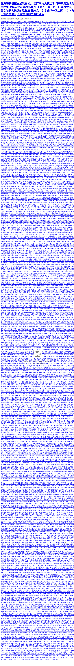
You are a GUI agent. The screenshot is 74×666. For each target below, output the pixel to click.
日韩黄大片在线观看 (59, 105)
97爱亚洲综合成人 (61, 176)
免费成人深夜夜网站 (23, 158)
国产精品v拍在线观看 (27, 149)
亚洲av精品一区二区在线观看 (33, 54)
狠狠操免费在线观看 (67, 602)
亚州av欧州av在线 (16, 461)
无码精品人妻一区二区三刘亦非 (12, 374)
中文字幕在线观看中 (40, 339)
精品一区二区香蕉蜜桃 (59, 27)
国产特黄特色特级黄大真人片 (11, 181)
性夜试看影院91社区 (14, 149)
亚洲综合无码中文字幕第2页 (62, 624)
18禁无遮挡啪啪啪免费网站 (63, 87)
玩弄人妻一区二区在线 (62, 595)
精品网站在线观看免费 (65, 250)
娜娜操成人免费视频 (44, 560)
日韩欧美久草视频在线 (23, 592)
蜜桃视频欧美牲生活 (14, 331)
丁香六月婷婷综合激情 (44, 510)
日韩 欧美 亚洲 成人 (67, 645)
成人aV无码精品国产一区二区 (62, 478)
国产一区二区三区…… (49, 126)
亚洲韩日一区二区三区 (33, 289)
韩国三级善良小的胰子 (38, 139)
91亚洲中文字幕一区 (56, 224)
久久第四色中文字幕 (9, 199)
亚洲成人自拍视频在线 (38, 254)
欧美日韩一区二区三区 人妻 (49, 250)
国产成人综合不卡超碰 (65, 507)
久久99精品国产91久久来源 (47, 82)
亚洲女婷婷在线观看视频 (34, 239)
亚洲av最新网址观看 (53, 73)
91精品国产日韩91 (35, 266)
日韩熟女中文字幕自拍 (48, 399)
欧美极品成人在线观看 (37, 390)
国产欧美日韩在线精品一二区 (18, 438)
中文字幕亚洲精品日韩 (43, 445)
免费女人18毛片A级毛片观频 (48, 153)
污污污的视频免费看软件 (65, 151)
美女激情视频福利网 (44, 50)
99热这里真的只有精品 (10, 39)
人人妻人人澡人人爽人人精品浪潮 (18, 367)
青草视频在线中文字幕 (49, 123)
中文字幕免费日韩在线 (49, 54)
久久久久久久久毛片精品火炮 (14, 588)
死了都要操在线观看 (60, 438)
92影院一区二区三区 (9, 163)
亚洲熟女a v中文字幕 (59, 556)
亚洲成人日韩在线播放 (24, 411)
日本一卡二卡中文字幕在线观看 (10, 647)
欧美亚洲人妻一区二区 (37, 188)
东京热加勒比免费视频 (37, 116)
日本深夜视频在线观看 (18, 369)
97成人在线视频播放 (40, 335)
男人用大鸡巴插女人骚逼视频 (62, 496)
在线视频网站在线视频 (56, 179)
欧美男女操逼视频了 (44, 324)
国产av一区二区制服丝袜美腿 (11, 494)
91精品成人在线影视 (59, 110)
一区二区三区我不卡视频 (47, 289)
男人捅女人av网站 (53, 135)
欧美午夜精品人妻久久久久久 (42, 156)
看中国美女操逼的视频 (42, 172)
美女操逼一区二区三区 (19, 103)
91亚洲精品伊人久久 (8, 578)
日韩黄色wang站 (32, 124)
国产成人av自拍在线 (66, 395)
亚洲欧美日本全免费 (33, 153)
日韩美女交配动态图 (59, 75)
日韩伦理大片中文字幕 (28, 154)
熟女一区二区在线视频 (34, 578)
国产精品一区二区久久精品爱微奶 (54, 470)
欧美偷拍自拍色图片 (53, 436)
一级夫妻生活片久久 (19, 397)
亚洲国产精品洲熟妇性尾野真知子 (14, 503)
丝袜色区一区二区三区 (38, 521)
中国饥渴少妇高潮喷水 (60, 280)
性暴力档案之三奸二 (10, 422)
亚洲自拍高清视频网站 (45, 215)
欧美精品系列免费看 (40, 542)
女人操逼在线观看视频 (9, 556)
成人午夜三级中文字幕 (53, 415)
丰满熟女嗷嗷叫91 (47, 556)
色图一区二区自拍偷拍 (28, 500)
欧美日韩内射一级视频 (22, 66)
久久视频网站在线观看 (46, 478)
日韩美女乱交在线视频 (10, 404)
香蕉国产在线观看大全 (63, 174)
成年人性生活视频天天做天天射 (46, 248)
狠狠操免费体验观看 (53, 199)
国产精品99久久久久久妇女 (52, 645)
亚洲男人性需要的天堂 (63, 188)
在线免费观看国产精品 (12, 101)
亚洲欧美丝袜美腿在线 (30, 510)
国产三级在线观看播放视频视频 (20, 222)
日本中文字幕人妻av (7, 211)
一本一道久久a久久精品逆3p (9, 266)
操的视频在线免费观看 (43, 569)
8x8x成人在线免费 (6, 25)
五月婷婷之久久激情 (36, 133)
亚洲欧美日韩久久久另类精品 (29, 50)
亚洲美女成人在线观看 (65, 613)
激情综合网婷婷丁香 (64, 392)
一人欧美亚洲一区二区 (38, 443)
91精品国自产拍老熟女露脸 (58, 303)
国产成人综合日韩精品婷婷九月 (39, 202)
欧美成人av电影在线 (34, 236)
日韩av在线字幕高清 (30, 197)
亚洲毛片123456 (14, 579)
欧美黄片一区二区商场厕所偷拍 (45, 464)
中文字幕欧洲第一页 (61, 147)
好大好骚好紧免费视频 (22, 514)
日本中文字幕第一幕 (28, 294)
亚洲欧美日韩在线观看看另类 (13, 316)
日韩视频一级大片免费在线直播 (37, 135)
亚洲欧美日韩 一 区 (60, 266)
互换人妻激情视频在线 (50, 411)
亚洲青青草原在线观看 (65, 247)
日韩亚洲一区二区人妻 (51, 52)
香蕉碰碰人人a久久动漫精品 (58, 546)
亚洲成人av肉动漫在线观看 (16, 431)
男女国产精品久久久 (62, 34)
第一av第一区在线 (54, 190)
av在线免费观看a (64, 436)
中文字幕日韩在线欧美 (24, 278)
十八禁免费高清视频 (63, 192)
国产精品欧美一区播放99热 (12, 567)
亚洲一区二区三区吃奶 (9, 144)
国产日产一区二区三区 (50, 243)
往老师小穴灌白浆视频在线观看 (12, 553)
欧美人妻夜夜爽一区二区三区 (56, 657)
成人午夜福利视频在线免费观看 (41, 169)
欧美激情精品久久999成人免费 (38, 551)
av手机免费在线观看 (57, 353)
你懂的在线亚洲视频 (14, 195)
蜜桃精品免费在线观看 (38, 392)
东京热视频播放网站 (10, 254)
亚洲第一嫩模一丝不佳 (37, 52)
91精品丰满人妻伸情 (67, 112)
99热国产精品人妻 (60, 399)
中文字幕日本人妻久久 (9, 61)
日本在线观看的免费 (50, 296)
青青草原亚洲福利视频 (32, 496)
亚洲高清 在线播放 (55, 59)
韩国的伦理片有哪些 (60, 25)
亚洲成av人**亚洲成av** (13, 121)
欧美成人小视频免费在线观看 (48, 639)
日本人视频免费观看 (21, 346)
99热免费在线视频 (39, 247)
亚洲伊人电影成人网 (63, 454)
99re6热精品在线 (9, 277)
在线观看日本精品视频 (23, 231)
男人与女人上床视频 (62, 650)
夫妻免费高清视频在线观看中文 (36, 491)
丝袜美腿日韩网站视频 (17, 250)
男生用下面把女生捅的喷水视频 (16, 537)
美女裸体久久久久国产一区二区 (22, 131)
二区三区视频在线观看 (32, 218)
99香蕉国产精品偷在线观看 (11, 636)
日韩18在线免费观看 (62, 330)
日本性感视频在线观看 (40, 259)
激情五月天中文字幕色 (50, 402)
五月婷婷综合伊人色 (64, 128)
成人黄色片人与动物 (29, 78)
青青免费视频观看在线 (26, 29)
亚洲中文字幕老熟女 (48, 624)
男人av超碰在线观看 (50, 454)
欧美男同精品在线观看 (59, 215)
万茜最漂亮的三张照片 (55, 413)
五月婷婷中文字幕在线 (22, 140)
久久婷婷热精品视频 (56, 372)
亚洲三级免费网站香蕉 (27, 94)
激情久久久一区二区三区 (23, 422)
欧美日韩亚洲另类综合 (54, 293)
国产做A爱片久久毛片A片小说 (17, 466)
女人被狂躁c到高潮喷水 (53, 321)
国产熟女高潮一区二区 (38, 146)
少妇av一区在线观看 (28, 553)
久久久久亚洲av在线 (25, 32)
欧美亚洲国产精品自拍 (63, 36)
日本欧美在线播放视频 (10, 378)
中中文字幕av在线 (51, 585)
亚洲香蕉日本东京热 (24, 390)
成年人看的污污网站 (46, 89)
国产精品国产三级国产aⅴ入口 (65, 123)
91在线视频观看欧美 (48, 225)
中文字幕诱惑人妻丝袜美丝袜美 (28, 560)
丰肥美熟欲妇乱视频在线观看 (21, 227)
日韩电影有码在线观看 (51, 489)
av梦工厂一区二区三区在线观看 (46, 213)
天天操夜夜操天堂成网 (63, 262)
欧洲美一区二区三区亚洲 (11, 52)
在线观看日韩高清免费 (27, 181)
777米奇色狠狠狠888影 (59, 356)
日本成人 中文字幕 (39, 206)
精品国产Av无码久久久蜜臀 (44, 326)
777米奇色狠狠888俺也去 (14, 365)
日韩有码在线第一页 (65, 622)
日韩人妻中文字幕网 (53, 331)
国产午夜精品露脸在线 (54, 209)
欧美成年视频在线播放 (32, 84)
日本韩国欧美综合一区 (28, 100)
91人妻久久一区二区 (49, 119)
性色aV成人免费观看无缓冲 (26, 555)
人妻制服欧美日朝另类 (24, 330)
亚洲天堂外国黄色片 (43, 59)
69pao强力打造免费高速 (9, 183)
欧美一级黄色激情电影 (22, 507)
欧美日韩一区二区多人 (57, 255)
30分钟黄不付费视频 (54, 39)
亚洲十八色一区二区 (25, 45)
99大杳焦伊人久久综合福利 (26, 261)
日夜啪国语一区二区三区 (57, 85)
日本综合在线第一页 (64, 103)
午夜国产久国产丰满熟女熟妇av (42, 38)
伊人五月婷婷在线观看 (65, 409)
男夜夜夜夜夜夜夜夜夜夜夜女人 (12, 448)
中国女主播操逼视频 (58, 498)
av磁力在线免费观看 (58, 89)
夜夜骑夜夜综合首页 (63, 231)
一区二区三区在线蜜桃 (34, 270)
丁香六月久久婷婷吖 (51, 151)
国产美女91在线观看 (39, 29)
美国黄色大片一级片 (40, 436)
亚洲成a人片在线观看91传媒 (24, 447)
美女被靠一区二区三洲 (26, 255)
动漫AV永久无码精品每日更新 (62, 500)
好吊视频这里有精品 (13, 29)
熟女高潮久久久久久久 (21, 530)
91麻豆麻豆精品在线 (16, 31)
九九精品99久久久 (25, 285)
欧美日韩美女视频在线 (43, 284)
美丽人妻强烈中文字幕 (54, 48)
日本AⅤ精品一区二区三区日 (64, 654)
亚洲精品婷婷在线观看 (51, 507)
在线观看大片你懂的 (64, 310)
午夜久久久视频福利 (63, 652)
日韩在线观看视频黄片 (12, 80)
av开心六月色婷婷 (6, 234)
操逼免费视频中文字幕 (35, 429)
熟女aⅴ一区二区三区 (18, 532)
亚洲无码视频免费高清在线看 (51, 264)
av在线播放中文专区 (19, 376)
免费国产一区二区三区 (58, 638)
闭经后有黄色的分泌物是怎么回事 (55, 291)
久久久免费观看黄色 (62, 383)
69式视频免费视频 (38, 121)
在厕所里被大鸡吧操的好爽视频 (37, 199)
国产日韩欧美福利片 (23, 34)
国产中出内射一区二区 (26, 162)
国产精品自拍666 (21, 174)
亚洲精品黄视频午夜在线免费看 (42, 540)
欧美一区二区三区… (35, 452)
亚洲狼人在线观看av (11, 360)
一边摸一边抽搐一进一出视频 (54, 41)
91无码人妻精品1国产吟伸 (27, 579)
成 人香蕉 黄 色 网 (12, 188)
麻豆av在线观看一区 (46, 75)
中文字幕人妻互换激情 (27, 48)
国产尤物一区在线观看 (13, 48)
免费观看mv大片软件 (14, 46)
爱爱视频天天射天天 (19, 480)
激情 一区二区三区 (59, 68)
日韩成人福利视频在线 (35, 107)
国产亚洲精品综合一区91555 (27, 224)
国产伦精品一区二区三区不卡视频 (39, 64)
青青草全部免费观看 (34, 163)
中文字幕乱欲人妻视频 (10, 296)
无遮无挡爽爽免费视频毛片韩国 (21, 475)
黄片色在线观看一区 (20, 289)
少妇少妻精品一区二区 (18, 218)
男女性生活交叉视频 (38, 378)
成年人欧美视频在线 (61, 160)
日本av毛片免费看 (31, 638)
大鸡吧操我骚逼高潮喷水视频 (14, 43)
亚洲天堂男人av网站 (53, 494)
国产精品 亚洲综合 (60, 406)
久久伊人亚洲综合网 (53, 55)
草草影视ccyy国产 (24, 52)
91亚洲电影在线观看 (22, 96)
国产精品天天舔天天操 (40, 149)
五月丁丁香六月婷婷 (28, 401)
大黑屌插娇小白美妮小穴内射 (38, 96)
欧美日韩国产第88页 (51, 342)
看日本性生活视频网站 (37, 296)
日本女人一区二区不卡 (9, 231)
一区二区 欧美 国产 (47, 105)
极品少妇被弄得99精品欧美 (45, 280)
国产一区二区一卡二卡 (37, 231)
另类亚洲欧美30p (58, 294)
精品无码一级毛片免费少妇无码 (34, 526)
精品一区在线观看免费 (28, 257)
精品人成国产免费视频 (12, 659)
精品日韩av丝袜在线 (36, 516)
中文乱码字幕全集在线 (25, 395)
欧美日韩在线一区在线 (32, 211)
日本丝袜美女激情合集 (7, 68)
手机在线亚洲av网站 (57, 275)
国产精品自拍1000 (38, 645)
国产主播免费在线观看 (65, 517)
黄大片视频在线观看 (22, 107)
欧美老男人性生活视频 (18, 213)
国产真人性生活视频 (38, 330)
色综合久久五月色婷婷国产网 (60, 397)
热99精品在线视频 (38, 310)
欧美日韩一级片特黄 (38, 278)
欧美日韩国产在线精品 (18, 176)
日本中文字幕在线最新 (7, 392)
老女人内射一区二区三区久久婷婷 (19, 202)
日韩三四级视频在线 (7, 114)
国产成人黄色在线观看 (52, 146)
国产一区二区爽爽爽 (10, 424)
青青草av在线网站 (23, 452)
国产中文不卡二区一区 (54, 316)
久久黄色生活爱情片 (41, 209)
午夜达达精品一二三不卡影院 (37, 55)
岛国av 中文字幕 (48, 137)
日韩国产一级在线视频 (32, 498)
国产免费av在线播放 (64, 204)
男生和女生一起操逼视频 (14, 27)
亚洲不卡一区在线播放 (18, 641)
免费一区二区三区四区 (53, 512)
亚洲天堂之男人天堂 (53, 131)
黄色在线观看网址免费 (54, 66)
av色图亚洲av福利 (50, 616)
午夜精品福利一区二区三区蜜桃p (59, 57)
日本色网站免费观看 (37, 572)
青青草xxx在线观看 (11, 158)
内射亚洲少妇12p (67, 224)
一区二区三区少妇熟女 (20, 615)
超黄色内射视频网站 (22, 556)
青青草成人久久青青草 (10, 562)
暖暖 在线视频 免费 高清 (42, 78)
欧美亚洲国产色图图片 (31, 147)
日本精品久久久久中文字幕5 (17, 239)
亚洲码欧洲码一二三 (57, 537)
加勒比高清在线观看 (31, 376)
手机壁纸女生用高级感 (13, 585)
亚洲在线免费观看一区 (56, 558)
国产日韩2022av (16, 252)
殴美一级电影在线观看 (26, 156)
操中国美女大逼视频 (14, 420)
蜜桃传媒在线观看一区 (61, 239)
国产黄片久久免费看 (64, 278)
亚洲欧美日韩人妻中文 (54, 46)
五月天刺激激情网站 (44, 397)
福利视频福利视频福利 (35, 493)
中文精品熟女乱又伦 (53, 70)
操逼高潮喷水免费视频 (44, 638)
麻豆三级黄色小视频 (47, 110)
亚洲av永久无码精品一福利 (30, 574)
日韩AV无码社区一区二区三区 (65, 344)
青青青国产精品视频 (25, 454)
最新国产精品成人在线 (37, 385)
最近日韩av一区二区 (48, 429)
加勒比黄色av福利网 (33, 75)
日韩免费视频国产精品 (49, 34)
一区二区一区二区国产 (42, 85)
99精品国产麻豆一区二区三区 (44, 98)
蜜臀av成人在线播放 (50, 176)
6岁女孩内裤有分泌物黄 (25, 238)
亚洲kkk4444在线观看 (18, 209)
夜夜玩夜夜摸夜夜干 (7, 629)
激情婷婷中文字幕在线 (42, 224)
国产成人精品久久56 (30, 445)
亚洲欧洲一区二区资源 (50, 508)
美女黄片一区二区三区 (40, 73)
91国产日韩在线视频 (20, 457)
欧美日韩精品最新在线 (67, 183)
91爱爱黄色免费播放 (54, 108)
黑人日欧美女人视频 (13, 385)
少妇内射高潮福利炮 (45, 459)
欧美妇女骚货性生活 (38, 454)
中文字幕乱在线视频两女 (25, 310)
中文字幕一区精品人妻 (15, 344)
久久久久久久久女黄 (64, 416)
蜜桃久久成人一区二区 (29, 284)
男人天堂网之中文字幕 (32, 478)
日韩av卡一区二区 (9, 200)
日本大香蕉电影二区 (49, 77)
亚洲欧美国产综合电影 (28, 172)
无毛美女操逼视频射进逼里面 (16, 576)
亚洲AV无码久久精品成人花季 (29, 312)
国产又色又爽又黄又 (36, 34)
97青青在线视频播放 (38, 195)
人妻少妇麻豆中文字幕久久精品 (53, 116)
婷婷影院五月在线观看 (16, 510)
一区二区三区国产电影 (65, 32)
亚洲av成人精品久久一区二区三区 (58, 93)
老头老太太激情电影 (18, 248)
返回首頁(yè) (37, 369)
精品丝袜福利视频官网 (55, 94)
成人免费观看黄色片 (24, 77)
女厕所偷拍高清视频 (36, 314)
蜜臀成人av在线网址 (49, 333)
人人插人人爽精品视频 (55, 268)
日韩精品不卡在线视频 (16, 59)
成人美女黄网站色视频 (65, 130)
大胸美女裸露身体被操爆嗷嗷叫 (18, 123)
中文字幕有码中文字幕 (15, 654)
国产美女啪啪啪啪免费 (24, 487)
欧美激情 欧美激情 (25, 177)
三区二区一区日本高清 (10, 116)
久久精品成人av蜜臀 (50, 192)
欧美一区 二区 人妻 (42, 287)
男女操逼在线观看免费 (51, 468)
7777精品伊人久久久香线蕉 (23, 392)
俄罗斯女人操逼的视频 (20, 110)
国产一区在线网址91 (64, 636)
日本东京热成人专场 (43, 112)
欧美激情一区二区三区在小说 (22, 208)
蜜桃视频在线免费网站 (10, 77)
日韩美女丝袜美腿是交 (53, 482)
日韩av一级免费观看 (58, 218)
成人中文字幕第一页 (19, 211)
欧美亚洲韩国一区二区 (57, 324)
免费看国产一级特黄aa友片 (62, 450)
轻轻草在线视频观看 (63, 243)
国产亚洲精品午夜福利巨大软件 (18, 264)
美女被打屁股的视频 (14, 94)
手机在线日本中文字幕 (57, 241)
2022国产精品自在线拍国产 (9, 620)
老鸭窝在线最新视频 (42, 268)
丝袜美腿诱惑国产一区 (13, 216)
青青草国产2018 (28, 602)
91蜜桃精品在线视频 (61, 170)
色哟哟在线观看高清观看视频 (40, 319)
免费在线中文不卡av (58, 114)
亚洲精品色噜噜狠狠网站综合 (50, 622)
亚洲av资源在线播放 (34, 110)
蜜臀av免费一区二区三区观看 (25, 229)
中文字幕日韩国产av (43, 303)
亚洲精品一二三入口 (21, 270)
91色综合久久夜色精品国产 (49, 416)
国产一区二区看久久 (27, 38)
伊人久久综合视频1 (49, 526)
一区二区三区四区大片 (10, 390)
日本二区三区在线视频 (42, 558)
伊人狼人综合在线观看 (24, 521)
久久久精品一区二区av (29, 517)
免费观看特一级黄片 (27, 331)
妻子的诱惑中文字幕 (37, 300)
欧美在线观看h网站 (56, 50)
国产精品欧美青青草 (54, 477)
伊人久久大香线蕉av (36, 424)
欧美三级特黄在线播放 (26, 601)
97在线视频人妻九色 (25, 282)
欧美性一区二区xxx (19, 114)
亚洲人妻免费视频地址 (34, 200)
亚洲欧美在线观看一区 (46, 466)
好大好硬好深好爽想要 (30, 280)
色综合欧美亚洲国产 (41, 434)
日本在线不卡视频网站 (12, 301)
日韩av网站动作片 (18, 657)
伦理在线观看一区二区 (20, 153)
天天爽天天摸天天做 (60, 101)
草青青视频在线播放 (64, 592)
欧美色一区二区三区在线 (23, 262)
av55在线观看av (49, 629)
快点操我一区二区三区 (41, 555)
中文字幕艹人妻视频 (49, 245)
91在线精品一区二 (17, 57)
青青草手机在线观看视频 (11, 356)
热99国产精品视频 (39, 563)
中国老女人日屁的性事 (12, 275)
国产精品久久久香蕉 (21, 75)
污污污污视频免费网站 (49, 107)
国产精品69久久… (8, 289)
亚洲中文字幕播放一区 (26, 73)
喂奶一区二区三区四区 (35, 485)
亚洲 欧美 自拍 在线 (10, 590)
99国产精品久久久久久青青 (33, 250)
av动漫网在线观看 (26, 195)
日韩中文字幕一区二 (61, 597)
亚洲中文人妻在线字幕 (32, 114)
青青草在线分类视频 (33, 25)
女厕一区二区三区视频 (29, 112)
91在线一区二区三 (6, 57)
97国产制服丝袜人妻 (9, 507)
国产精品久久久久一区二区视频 (25, 464)
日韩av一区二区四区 (33, 68)
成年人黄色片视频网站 (63, 248)
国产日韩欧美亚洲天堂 (11, 395)
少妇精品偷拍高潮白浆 (36, 142)
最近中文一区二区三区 (9, 484)
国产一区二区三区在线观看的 (34, 176)
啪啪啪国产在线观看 (43, 80)
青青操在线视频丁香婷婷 (10, 310)
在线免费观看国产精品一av (62, 200)
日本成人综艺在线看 (32, 298)
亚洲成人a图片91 (28, 611)
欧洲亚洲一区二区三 (55, 555)
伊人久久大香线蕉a (13, 177)
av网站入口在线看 (55, 112)
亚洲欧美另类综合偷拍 (65, 457)
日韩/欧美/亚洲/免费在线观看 (49, 530)
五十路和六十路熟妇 (51, 204)
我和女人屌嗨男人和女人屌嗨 (53, 227)
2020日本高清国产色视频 (22, 142)
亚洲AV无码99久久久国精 (20, 551)
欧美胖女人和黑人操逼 (28, 374)
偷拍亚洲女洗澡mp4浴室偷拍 (34, 333)
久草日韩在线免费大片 (56, 379)
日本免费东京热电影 (66, 146)
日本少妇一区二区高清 (9, 273)
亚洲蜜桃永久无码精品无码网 (60, 539)
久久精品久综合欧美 (20, 354)
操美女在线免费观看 (21, 68)
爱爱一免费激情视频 (15, 206)
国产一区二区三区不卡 (34, 438)
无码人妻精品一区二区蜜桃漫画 (45, 654)
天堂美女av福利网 (44, 647)
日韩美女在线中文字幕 (11, 146)
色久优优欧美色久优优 (56, 193)
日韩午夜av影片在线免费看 (20, 135)
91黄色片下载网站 (13, 169)
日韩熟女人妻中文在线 (48, 484)
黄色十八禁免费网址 (38, 616)
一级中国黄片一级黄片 (53, 601)
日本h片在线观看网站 (9, 262)
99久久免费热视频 (65, 70)
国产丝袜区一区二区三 (33, 457)
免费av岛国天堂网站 (66, 337)
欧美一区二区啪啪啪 (19, 185)
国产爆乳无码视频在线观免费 (48, 211)
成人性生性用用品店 (26, 462)
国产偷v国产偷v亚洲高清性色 (17, 363)
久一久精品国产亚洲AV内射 (48, 174)
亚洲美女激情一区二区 (28, 27)
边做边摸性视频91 (58, 38)
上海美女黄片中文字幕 (62, 77)
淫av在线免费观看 (16, 574)
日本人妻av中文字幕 (27, 46)
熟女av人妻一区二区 (27, 91)
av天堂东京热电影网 (11, 64)
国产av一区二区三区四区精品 (64, 369)
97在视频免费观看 (13, 162)
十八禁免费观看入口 (57, 560)
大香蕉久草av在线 (19, 498)
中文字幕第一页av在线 (62, 289)
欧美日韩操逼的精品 (42, 431)
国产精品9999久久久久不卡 (24, 41)
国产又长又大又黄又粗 (9, 236)
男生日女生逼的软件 (18, 349)
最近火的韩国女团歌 (57, 432)
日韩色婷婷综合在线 (15, 535)
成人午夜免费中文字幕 (63, 360)
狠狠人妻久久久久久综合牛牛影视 (44, 170)
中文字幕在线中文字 (50, 36)
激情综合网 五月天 (58, 634)
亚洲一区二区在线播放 (46, 68)
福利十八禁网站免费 (25, 169)
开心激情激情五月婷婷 (38, 562)
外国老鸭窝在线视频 (35, 186)
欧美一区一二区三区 (19, 425)
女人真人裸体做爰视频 (58, 480)
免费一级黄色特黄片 (29, 326)
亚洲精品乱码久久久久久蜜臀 (65, 627)
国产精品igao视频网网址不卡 (22, 321)
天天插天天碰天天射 (33, 466)
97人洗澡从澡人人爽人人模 (31, 130)
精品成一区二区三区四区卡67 (32, 105)
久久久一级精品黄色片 (17, 54)
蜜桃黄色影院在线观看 (40, 46)
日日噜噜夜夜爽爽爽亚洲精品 (33, 225)
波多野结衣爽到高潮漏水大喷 (64, 232)
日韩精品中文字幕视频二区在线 (56, 273)
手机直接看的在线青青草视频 (12, 512)
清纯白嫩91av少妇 (14, 108)
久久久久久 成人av (49, 208)
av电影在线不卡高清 (52, 563)
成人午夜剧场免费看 (44, 609)
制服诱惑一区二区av (41, 48)
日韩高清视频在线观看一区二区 (14, 468)
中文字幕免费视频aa (37, 632)
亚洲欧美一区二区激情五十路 (24, 259)
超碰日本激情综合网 (50, 378)
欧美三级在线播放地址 (18, 593)
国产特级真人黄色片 (38, 32)
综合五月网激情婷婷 (35, 556)
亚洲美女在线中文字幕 (18, 62)
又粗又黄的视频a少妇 (39, 659)
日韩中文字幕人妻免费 (63, 585)
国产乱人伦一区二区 (63, 378)
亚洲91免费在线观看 (53, 96)
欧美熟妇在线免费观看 (43, 517)
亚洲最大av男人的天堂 (42, 57)
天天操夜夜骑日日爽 (32, 103)
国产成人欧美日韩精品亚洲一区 (50, 236)
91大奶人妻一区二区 (58, 220)
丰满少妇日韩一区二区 (52, 254)
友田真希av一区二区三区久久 (16, 298)
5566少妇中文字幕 (14, 379)
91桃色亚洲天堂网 (39, 91)
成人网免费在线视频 (15, 193)
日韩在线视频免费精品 (12, 73)
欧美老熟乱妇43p (13, 342)
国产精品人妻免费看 (10, 137)
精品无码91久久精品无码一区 (43, 294)
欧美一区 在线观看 (28, 455)
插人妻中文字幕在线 (14, 50)
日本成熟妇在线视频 (54, 439)
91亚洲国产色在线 (27, 505)
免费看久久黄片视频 (7, 124)
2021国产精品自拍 (65, 277)
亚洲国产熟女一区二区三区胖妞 (61, 473)
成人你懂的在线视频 (39, 41)
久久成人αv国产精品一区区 (62, 177)
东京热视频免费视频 (29, 57)
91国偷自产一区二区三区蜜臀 (37, 234)
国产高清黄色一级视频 (57, 386)
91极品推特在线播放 (65, 131)
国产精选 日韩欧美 (9, 66)
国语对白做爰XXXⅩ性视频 (51, 314)
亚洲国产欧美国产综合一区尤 (62, 367)
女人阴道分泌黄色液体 (54, 551)
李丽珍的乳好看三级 (16, 616)
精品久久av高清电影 (45, 480)
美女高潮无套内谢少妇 (22, 523)
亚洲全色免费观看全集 (64, 639)
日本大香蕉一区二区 (51, 385)
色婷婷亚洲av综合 (6, 445)
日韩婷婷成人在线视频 (58, 124)
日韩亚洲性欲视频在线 (45, 220)
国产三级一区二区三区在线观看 (53, 404)
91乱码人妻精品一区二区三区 (20, 190)
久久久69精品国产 (8, 627)
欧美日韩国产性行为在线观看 (39, 39)
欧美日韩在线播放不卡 (50, 142)
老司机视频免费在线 (35, 484)
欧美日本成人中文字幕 (64, 298)
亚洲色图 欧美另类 (66, 29)
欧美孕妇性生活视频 (53, 140)
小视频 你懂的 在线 (15, 91)
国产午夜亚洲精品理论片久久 (38, 140)
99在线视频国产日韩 (43, 193)
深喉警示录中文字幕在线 (12, 308)
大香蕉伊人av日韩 (66, 477)
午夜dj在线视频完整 (32, 82)
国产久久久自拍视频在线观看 (42, 547)
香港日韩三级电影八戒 (48, 186)
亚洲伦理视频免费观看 (41, 401)
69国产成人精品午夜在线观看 (43, 31)
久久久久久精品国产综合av (64, 514)
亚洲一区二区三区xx (7, 185)
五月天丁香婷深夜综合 (41, 181)
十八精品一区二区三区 (24, 243)
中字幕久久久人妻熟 (35, 528)
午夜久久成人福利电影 (63, 54)
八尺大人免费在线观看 (51, 278)
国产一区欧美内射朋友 (31, 307)
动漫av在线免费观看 (23, 119)
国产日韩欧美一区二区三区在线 (18, 528)
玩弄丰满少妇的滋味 (54, 183)
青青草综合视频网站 (40, 599)
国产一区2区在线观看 (38, 489)
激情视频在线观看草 (24, 266)
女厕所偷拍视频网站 (11, 383)
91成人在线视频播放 (14, 542)
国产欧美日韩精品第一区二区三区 (18, 650)
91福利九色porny (36, 177)
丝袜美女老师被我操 (19, 167)
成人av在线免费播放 (63, 195)
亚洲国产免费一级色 (65, 581)
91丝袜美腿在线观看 (22, 493)
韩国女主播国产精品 (19, 89)
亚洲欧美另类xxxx (31, 537)
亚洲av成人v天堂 (68, 432)
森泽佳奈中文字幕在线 (12, 32)
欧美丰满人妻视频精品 (21, 277)
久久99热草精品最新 (66, 494)
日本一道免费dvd (54, 319)
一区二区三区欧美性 (51, 238)
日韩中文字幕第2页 (21, 393)
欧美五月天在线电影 (40, 512)
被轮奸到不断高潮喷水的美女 (55, 544)
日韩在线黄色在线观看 (9, 82)
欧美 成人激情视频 (9, 140)
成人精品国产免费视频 (62, 82)
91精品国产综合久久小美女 (23, 300)
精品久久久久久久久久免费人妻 (57, 154)
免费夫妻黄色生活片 (21, 416)
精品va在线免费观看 (51, 91)
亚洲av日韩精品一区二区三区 (55, 335)
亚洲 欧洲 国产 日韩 (8, 75)
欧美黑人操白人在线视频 (26, 101)
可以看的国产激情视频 (65, 216)
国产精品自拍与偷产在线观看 (55, 252)
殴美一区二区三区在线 (44, 167)
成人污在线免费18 (14, 139)
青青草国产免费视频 (38, 45)
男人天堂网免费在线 (67, 415)
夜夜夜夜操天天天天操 (39, 252)
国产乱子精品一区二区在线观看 (18, 55)
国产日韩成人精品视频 (47, 165)
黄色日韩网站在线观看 (49, 493)
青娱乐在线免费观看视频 (27, 434)
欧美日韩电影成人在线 (26, 659)
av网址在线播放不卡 (21, 199)
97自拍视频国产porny (56, 80)
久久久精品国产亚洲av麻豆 (65, 390)
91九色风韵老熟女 (16, 36)
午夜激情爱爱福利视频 (65, 530)
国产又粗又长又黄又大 (61, 629)
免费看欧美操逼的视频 (16, 477)
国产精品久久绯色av (11, 471)
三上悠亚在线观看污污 (55, 149)
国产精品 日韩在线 (27, 206)
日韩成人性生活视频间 (38, 337)
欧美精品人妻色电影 (36, 222)
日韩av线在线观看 (16, 586)
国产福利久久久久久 (57, 547)
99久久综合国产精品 (11, 372)
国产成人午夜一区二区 (14, 294)
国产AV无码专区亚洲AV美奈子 (49, 130)
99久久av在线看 (13, 347)
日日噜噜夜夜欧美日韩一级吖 (22, 319)
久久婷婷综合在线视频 (32, 89)
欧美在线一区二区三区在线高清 (34, 468)
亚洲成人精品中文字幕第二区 (64, 208)
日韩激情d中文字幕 (34, 530)
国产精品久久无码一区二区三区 (42, 381)
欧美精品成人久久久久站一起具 (55, 282)
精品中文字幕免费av (28, 31)
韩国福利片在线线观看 (41, 43)
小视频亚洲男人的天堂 (66, 489)
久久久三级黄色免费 (43, 533)
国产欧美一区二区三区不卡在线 (32, 655)
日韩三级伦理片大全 (34, 165)
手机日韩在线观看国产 (57, 569)
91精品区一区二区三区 (59, 574)
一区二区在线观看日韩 (20, 124)
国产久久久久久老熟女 (63, 213)
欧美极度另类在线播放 (12, 255)
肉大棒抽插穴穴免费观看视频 (38, 66)
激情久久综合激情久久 (63, 107)
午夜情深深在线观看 (44, 539)
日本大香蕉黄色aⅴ (31, 167)
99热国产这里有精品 (59, 98)
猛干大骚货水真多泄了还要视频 (48, 103)
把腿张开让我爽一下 (51, 549)
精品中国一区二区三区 (61, 425)
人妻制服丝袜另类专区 (9, 174)
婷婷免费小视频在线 (14, 312)
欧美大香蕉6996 (21, 82)
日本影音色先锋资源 (57, 197)
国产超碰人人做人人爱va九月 (46, 232)
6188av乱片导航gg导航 (34, 117)
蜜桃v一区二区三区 (64, 45)
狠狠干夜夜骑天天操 (22, 450)
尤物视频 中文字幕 (18, 128)
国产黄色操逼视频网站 (37, 227)
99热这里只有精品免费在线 (29, 420)
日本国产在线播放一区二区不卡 (43, 101)
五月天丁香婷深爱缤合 (39, 494)
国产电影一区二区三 (17, 439)
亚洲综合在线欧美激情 (35, 264)
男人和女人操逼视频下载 (65, 211)
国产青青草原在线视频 (37, 192)
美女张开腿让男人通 (9, 259)
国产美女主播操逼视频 (51, 45)
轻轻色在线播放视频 (22, 61)
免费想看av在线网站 (54, 461)
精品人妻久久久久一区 (24, 404)
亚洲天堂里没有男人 (41, 316)
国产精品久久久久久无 (55, 181)
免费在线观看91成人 (57, 615)
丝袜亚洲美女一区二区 (48, 595)
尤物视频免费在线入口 (61, 84)
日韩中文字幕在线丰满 (59, 540)
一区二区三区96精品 (52, 216)
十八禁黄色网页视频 (46, 593)
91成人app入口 (40, 204)
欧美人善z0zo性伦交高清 (53, 29)
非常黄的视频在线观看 (35, 61)
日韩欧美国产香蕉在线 (17, 71)
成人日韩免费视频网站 (49, 604)
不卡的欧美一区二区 (18, 287)
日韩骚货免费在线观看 (55, 287)
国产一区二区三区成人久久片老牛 (56, 408)
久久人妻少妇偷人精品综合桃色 (10, 434)
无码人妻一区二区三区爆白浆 (9, 415)
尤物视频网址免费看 (48, 266)
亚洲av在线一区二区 (18, 445)
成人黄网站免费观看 (56, 625)
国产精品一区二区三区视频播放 (43, 427)
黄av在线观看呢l (30, 209)
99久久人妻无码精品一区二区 (15, 399)
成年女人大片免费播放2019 (16, 241)
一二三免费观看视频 (32, 641)
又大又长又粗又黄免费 (55, 401)
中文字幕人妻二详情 (27, 379)
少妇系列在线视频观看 (59, 62)
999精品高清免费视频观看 (15, 652)
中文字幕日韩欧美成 (24, 39)
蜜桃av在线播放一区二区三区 (33, 126)
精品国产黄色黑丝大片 (49, 652)
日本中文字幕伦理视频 (50, 565)
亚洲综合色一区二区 (65, 524)
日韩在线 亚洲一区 (37, 243)
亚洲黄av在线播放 (59, 363)
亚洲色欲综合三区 (10, 41)
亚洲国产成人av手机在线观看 (40, 519)
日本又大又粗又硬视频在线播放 (53, 501)
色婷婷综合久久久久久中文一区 (21, 293)
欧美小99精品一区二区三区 (34, 245)
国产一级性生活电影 (64, 52)
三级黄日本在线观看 (57, 284)
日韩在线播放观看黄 (64, 238)
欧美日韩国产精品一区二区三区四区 (27, 220)
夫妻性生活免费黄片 (48, 200)
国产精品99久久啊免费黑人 (46, 147)
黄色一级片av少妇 (8, 110)
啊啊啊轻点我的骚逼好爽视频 (25, 144)
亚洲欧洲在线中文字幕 (67, 264)
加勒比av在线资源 (23, 64)
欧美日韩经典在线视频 (18, 84)
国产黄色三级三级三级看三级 (63, 448)
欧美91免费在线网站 (9, 270)
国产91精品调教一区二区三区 (15, 126)
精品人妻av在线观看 (45, 586)
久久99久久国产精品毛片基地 (48, 271)
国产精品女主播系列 (58, 593)
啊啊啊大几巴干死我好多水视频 (37, 183)
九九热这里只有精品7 (65, 206)
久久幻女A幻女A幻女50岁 (57, 588)
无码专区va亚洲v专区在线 (18, 245)
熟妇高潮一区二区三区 (48, 406)
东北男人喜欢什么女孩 (62, 317)
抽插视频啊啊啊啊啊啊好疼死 (28, 80)
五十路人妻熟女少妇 (33, 418)
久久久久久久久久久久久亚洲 (45, 448)
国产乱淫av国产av (58, 31)
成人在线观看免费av (64, 91)
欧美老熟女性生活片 (52, 521)
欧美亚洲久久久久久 (39, 549)
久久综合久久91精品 (28, 461)
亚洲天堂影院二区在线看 (19, 25)
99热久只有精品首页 (53, 395)
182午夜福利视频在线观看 (63, 333)
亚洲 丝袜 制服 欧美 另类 (10, 261)
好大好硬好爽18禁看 (42, 100)
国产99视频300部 (10, 107)
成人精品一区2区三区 (61, 429)
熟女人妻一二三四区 (33, 615)
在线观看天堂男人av (50, 188)
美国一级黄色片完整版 (10, 521)
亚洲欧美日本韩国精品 (24, 378)
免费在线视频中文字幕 (47, 160)
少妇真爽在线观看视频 (16, 455)
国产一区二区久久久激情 (42, 386)
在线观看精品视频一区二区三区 (61, 641)
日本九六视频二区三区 (38, 544)
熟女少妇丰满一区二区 (17, 197)
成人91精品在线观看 (10, 447)
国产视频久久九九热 (24, 314)
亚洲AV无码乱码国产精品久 (19, 165)
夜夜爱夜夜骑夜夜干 (13, 156)
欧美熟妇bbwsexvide (47, 634)
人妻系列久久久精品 (31, 503)
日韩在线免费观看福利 (21, 429)
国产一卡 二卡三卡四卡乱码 (33, 399)
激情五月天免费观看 (42, 154)
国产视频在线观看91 (13, 381)
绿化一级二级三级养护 (66, 443)
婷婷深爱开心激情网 (25, 301)
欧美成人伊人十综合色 (34, 416)
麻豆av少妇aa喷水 (26, 139)
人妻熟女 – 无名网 (40, 579)
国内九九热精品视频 (25, 572)
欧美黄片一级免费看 (66, 331)
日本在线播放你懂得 (24, 192)
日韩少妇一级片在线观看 (66, 55)
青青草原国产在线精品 (38, 301)
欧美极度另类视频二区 (43, 197)
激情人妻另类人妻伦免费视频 (21, 291)
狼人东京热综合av (61, 126)
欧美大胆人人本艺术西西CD (44, 500)
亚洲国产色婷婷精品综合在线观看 (33, 606)
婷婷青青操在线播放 (18, 526)
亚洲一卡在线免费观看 (41, 229)
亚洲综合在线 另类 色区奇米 (15, 328)
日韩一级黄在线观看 (16, 105)
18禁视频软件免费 (33, 393)
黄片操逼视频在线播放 (44, 124)
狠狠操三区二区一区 (36, 87)
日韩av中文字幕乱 (66, 190)
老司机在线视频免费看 (53, 234)
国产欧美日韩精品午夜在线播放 (58, 648)
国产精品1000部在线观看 (60, 137)
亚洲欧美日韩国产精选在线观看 (37, 277)
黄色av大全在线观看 (48, 239)
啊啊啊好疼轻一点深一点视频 (51, 222)
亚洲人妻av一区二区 (39, 216)
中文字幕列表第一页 (17, 533)
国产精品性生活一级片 (27, 599)
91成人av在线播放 (31, 213)
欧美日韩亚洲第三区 (37, 208)
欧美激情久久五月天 (13, 454)
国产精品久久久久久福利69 (51, 61)
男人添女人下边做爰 (60, 631)
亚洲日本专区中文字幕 (9, 592)
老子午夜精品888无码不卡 (50, 133)
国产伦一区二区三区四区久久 (53, 576)
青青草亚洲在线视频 (57, 169)
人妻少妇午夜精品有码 (66, 140)
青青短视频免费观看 (64, 133)
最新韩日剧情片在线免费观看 (40, 422)
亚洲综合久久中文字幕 (23, 137)
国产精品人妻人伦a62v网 (47, 84)
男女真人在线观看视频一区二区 (38, 93)
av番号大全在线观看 (58, 307)
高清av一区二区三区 (30, 287)
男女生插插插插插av (14, 38)
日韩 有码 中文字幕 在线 (58, 609)
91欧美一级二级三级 (66, 222)
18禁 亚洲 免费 (17, 655)
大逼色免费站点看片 (24, 508)
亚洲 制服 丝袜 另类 (48, 158)
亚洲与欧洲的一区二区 (18, 459)
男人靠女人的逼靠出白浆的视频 (18, 93)
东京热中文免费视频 (13, 45)
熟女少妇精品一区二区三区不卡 (39, 179)
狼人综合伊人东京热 (44, 241)
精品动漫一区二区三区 (54, 259)
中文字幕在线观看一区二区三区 (27, 620)
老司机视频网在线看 (44, 376)
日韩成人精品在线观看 (9, 96)
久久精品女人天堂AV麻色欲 (44, 27)
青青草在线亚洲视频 (23, 133)
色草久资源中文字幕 (43, 372)
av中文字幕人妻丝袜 (8, 524)
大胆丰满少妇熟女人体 (51, 32)
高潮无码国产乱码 (22, 236)
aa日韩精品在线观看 (66, 96)
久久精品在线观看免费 (18, 358)
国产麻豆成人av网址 (26, 108)
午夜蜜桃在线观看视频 (29, 448)
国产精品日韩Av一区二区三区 (56, 144)
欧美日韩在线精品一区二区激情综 (58, 340)
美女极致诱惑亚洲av (24, 116)
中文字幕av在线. (20, 432)
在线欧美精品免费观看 (34, 624)
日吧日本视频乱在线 (27, 645)
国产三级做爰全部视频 (38, 629)
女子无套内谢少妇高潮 (30, 59)
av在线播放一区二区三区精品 (55, 261)
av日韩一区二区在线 (21, 163)
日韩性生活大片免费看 (40, 70)
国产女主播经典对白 (56, 362)
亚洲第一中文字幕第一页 (29, 193)
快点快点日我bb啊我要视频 (14, 505)
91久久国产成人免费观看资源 (42, 255)
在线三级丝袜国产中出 (29, 344)
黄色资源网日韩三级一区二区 (16, 271)
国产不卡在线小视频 (18, 147)
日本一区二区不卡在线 (33, 425)
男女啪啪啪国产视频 (11, 314)
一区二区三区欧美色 (10, 117)
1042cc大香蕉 (54, 517)
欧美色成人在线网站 (44, 71)
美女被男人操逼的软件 (31, 71)
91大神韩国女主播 (28, 43)
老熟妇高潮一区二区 (61, 516)
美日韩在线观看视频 (33, 174)
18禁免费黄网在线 (13, 388)
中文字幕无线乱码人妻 (34, 622)
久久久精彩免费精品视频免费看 (27, 372)
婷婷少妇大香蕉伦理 (40, 273)
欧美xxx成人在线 (53, 553)
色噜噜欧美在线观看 (36, 158)
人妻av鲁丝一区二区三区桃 (20, 234)
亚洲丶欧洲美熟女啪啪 (9, 229)
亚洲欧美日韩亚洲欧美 (52, 562)
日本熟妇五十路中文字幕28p (11, 285)
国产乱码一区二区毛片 (57, 71)
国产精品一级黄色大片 (35, 514)
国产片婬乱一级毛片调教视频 (18, 622)
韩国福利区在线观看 (44, 185)
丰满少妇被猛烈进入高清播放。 (29, 308)
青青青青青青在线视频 (40, 331)
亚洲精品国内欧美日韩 (58, 567)
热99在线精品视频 (21, 117)
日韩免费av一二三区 (27, 335)
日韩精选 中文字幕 (10, 119)
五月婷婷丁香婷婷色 (11, 544)
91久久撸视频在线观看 (24, 383)
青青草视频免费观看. (11, 632)
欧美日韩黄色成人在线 (65, 521)
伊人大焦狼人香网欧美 (31, 128)
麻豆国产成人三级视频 (7, 142)
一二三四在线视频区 (49, 87)
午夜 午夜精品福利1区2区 (34, 604)
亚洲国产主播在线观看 (15, 78)
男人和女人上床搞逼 (54, 277)
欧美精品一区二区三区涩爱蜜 (42, 162)
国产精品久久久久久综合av (19, 160)
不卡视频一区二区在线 (26, 636)
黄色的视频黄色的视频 (41, 413)
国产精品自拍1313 (22, 183)
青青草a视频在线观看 (66, 424)
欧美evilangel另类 (29, 98)
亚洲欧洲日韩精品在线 (7, 436)
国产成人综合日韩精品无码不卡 (47, 298)
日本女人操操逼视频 (39, 585)
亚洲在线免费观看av (42, 340)
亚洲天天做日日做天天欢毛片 (32, 631)
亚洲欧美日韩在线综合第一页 (49, 163)
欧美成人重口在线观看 (39, 408)
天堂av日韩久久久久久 (57, 156)
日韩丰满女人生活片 (32, 324)
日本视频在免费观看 (42, 439)
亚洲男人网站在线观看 (14, 401)
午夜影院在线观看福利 (51, 285)
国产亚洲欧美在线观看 (34, 406)
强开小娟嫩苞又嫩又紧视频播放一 (33, 36)
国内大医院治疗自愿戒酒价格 (12, 340)
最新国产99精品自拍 (11, 402)
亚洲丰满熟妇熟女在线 (55, 100)
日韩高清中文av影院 (66, 61)
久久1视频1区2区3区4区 (45, 62)
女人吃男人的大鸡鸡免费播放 (9, 370)
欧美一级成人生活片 (27, 482)
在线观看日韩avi (51, 627)
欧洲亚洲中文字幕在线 (46, 25)
